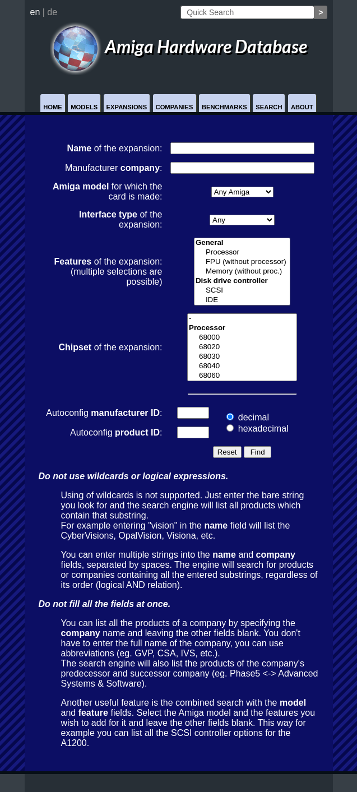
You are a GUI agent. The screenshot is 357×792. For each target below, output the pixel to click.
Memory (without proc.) (242, 271)
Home (52, 107)
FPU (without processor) (242, 262)
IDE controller (242, 300)
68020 (242, 347)
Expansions (126, 107)
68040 (242, 366)
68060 (242, 376)
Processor (242, 252)
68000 (242, 337)
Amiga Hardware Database (179, 46)
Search (269, 107)
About (302, 107)
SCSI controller (242, 290)
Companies (174, 107)
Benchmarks (224, 107)
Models (84, 107)
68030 (242, 357)
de (52, 12)
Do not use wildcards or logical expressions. (134, 476)
